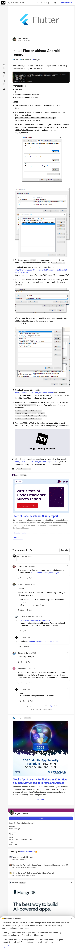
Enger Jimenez (23, 38)
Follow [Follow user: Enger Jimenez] (41, 818)
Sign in (52, 706)
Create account (66, 3)
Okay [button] (5, 947)
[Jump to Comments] (4, 74)
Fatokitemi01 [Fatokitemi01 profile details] (22, 669)
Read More (17, 537)
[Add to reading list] (4, 82)
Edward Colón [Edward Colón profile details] (23, 653)
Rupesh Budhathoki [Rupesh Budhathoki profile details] (27, 617)
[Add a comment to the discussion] (43, 558)
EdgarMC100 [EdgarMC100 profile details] (22, 566)
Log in (55, 3)
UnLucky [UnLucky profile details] (23, 637)
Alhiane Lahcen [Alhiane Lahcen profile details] (23, 584)
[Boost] (4, 89)
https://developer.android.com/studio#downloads (34, 393)
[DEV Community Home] (3, 3)
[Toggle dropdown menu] (68, 475)
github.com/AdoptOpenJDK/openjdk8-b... (36, 620)
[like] (20, 577)
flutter (15, 60)
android (28, 60)
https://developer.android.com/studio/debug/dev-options (37, 462)
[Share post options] (4, 96)
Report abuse (47, 709)
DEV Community (27, 851)
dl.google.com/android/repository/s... (45, 573)
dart (22, 60)
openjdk (36, 60)
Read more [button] (40, 800)
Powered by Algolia (43, 3)
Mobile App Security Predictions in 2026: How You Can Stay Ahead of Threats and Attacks (40, 781)
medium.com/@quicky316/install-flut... (44, 641)
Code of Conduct (35, 709)
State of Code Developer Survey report (35, 516)
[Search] (9, 3)
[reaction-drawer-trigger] (3, 66)
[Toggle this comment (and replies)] (14, 569)
